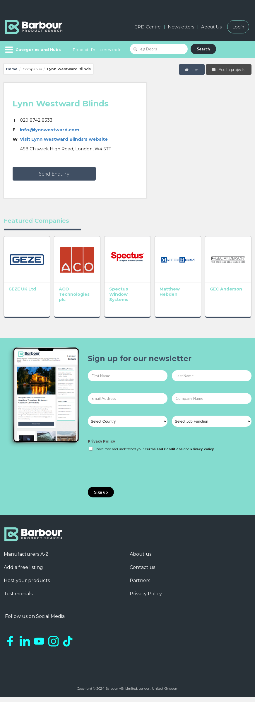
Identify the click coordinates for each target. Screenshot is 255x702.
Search (203, 48)
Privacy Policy (101, 441)
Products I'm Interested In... (98, 49)
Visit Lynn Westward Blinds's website (64, 139)
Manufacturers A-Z (26, 554)
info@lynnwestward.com (49, 129)
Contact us (142, 567)
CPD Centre (147, 27)
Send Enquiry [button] (54, 173)
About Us (211, 27)
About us (140, 554)
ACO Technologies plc (74, 294)
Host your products (27, 580)
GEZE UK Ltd (22, 289)
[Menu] (32, 49)
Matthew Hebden (170, 291)
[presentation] (132, 469)
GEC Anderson (226, 289)
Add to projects (228, 69)
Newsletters (181, 27)
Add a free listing (23, 567)
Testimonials (18, 593)
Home (12, 69)
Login (238, 27)
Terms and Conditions (164, 449)
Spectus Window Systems (118, 294)
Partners (140, 580)
